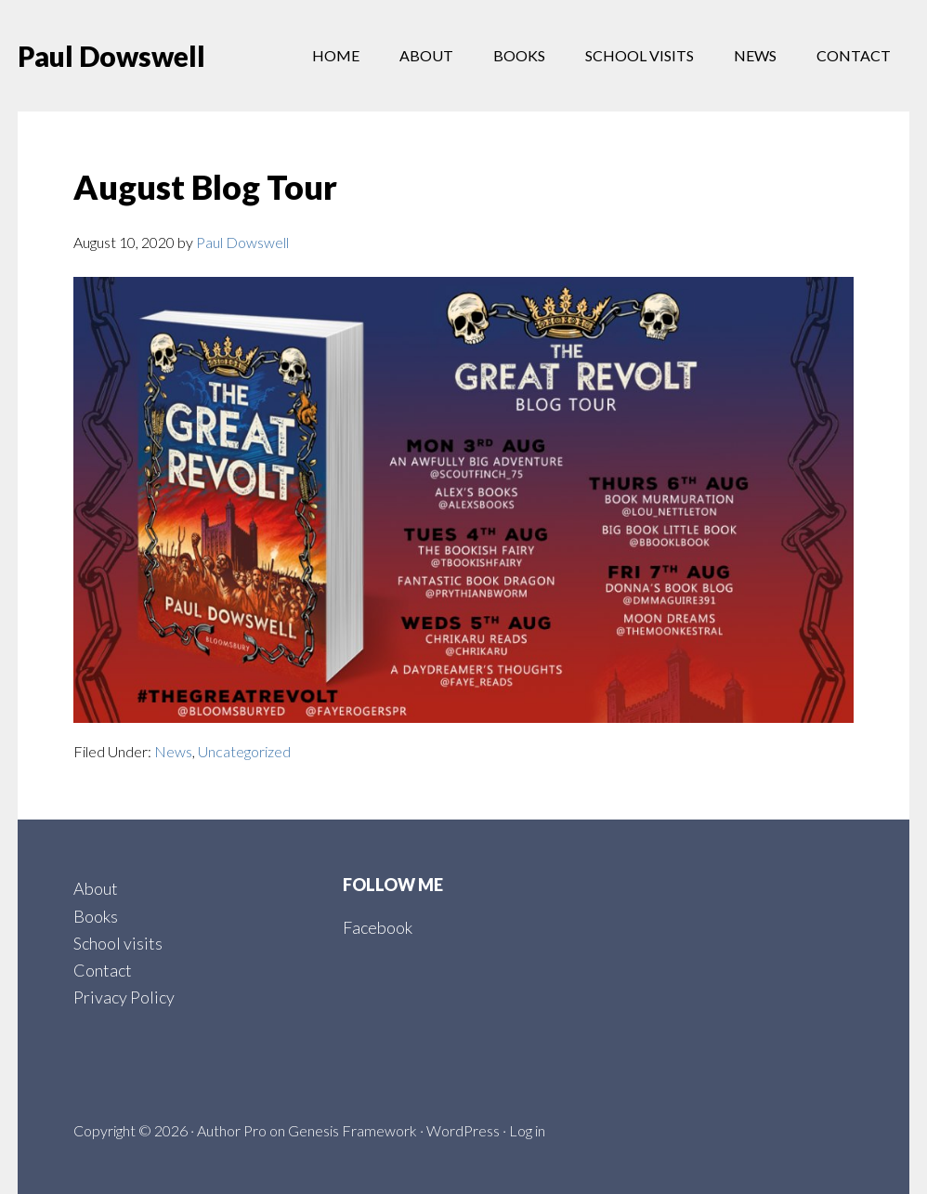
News (173, 751)
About (95, 888)
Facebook (377, 927)
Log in (527, 1130)
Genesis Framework (352, 1130)
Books (95, 916)
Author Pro (232, 1130)
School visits (118, 943)
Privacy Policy (124, 997)
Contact (102, 970)
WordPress (463, 1130)
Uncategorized (244, 751)
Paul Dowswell (111, 55)
